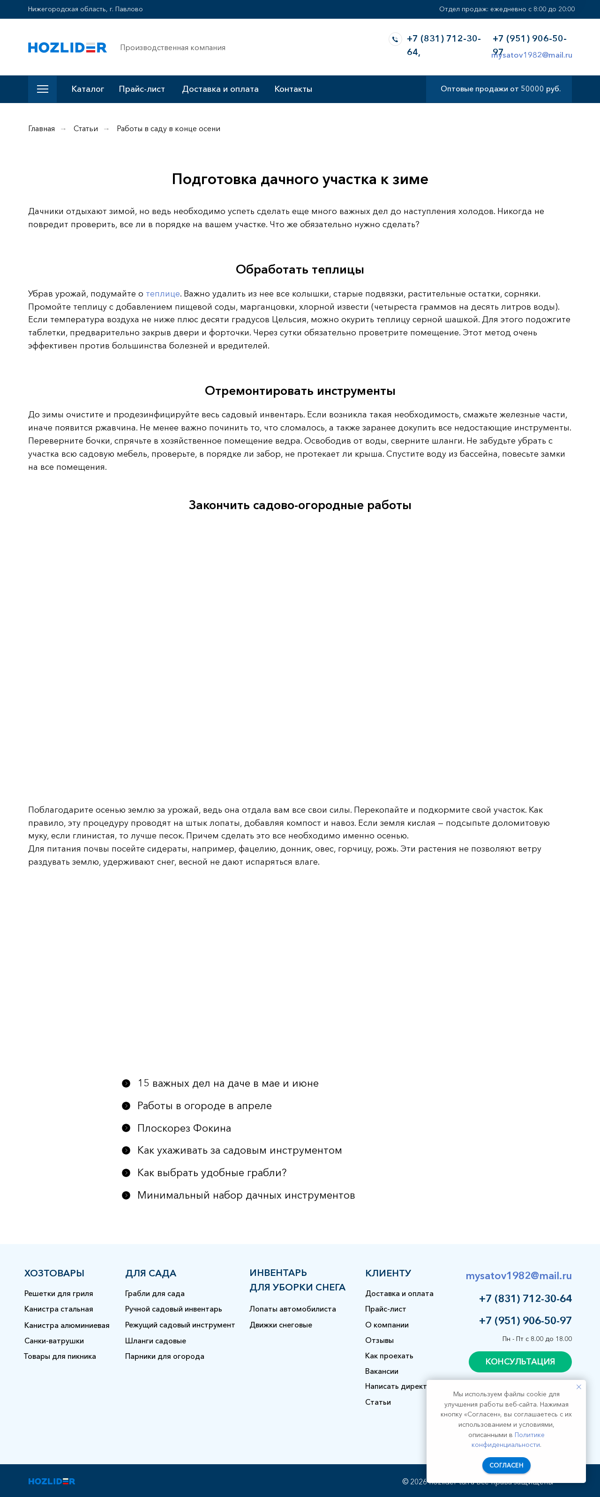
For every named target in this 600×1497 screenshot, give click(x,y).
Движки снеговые (280, 1324)
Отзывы (379, 1340)
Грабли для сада (155, 1293)
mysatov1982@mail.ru (531, 54)
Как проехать (389, 1355)
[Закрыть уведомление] (579, 1387)
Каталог (87, 89)
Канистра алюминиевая (67, 1325)
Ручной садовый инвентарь (173, 1308)
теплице (163, 294)
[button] (520, 1361)
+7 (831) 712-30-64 (525, 1298)
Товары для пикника (59, 1356)
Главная (41, 128)
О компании (387, 1324)
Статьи (86, 128)
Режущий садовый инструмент (180, 1324)
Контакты (293, 89)
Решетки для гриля (58, 1293)
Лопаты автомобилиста (292, 1308)
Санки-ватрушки (54, 1340)
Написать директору (402, 1386)
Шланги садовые (155, 1340)
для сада (150, 1273)
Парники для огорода (164, 1356)
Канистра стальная (58, 1308)
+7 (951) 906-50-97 (525, 1320)
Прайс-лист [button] (142, 89)
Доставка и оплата (220, 89)
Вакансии (381, 1371)
